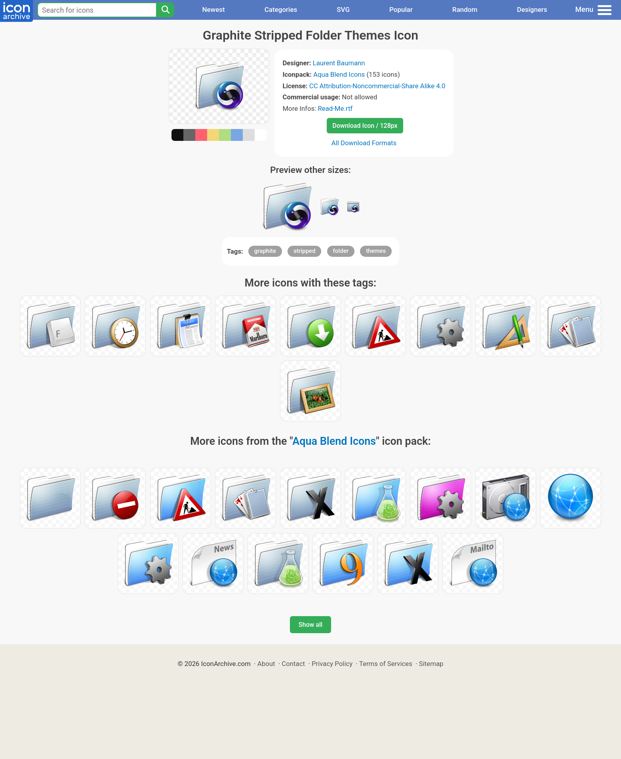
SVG (343, 9)
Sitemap (431, 664)
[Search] (165, 9)
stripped (304, 250)
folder (341, 250)
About (266, 664)
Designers (532, 9)
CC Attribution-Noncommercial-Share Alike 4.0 (377, 86)
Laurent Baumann (339, 63)
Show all (310, 624)
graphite (265, 250)
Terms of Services (385, 664)
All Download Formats (364, 143)
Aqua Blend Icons (339, 74)
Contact (293, 664)
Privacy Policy (332, 664)
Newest (213, 9)
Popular (401, 9)
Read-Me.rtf (335, 108)
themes (376, 250)
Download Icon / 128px (364, 125)
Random (464, 9)
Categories (281, 9)
